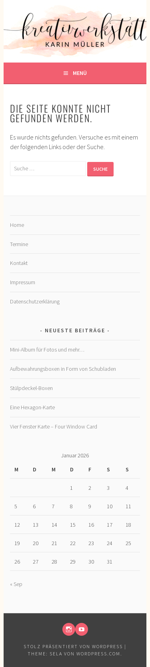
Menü (80, 73)
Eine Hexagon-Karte (32, 407)
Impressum (22, 282)
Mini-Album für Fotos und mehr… (47, 349)
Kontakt (19, 263)
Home (17, 224)
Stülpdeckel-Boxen (31, 388)
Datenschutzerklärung (35, 301)
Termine (19, 244)
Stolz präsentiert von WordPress (73, 646)
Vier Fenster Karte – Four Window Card (53, 426)
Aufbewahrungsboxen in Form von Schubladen (63, 368)
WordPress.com (98, 654)
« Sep (16, 584)
